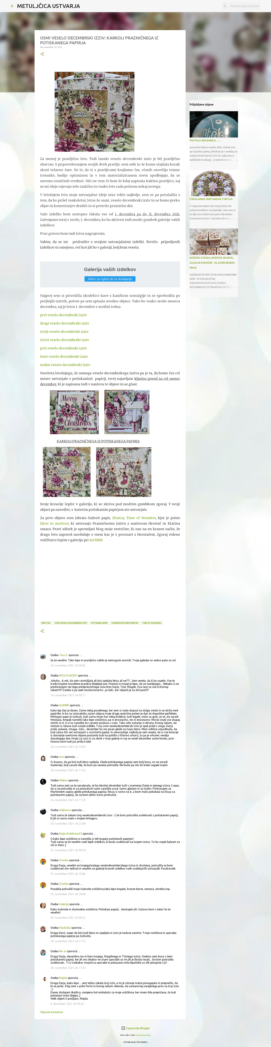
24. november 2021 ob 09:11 (68, 695)
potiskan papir (99, 623)
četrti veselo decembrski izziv (64, 340)
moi (61, 756)
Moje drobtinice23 (70, 833)
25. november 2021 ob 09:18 (68, 850)
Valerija (64, 904)
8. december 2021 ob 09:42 (67, 1003)
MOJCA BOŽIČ (68, 675)
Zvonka (63, 860)
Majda (63, 977)
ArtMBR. (96, 540)
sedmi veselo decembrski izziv (65, 365)
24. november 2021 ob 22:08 (68, 823)
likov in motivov (54, 523)
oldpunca (65, 810)
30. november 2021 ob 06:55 (68, 917)
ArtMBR (64, 705)
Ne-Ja (62, 951)
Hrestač (46, 623)
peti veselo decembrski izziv (63, 348)
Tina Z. (63, 655)
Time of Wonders (151, 623)
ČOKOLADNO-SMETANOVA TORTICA (211, 199)
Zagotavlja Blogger (135, 1028)
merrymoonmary (143, 1035)
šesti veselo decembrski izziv (64, 357)
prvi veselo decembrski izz (62, 315)
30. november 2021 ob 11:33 (68, 967)
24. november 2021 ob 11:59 (68, 800)
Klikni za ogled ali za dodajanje (110, 279)
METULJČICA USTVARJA (48, 6)
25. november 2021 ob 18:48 (68, 894)
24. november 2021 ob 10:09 (68, 746)
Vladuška (65, 927)
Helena (63, 780)
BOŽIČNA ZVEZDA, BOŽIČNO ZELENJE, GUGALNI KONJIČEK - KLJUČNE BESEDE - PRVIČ (213, 262)
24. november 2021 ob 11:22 (68, 770)
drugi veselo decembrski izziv (64, 323)
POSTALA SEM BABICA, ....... (205, 140)
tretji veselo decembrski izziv (64, 332)
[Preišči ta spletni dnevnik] (243, 6)
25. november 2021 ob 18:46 (68, 873)
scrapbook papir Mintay (124, 623)
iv (85, 315)
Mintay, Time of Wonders (134, 518)
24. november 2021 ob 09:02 (68, 665)
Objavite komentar (51, 1012)
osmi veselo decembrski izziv (71, 623)
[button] (42, 54)
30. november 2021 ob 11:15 (68, 941)
